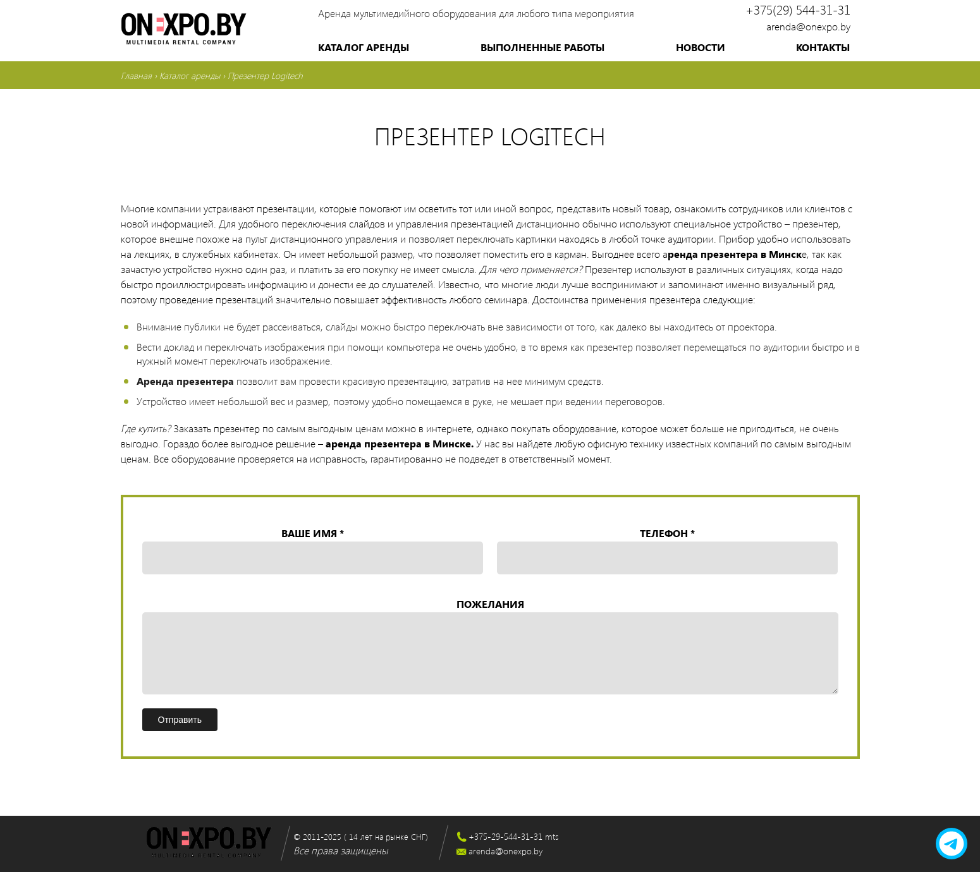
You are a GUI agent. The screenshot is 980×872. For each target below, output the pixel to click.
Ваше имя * (312, 551)
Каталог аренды (363, 47)
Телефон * (667, 551)
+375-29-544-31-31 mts (513, 836)
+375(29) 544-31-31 (797, 9)
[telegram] (951, 843)
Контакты (823, 47)
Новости (700, 47)
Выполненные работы (542, 47)
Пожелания (490, 647)
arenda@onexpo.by (808, 26)
